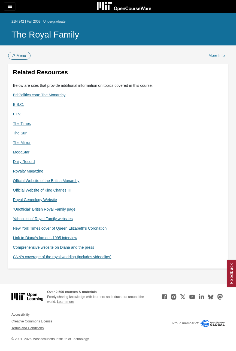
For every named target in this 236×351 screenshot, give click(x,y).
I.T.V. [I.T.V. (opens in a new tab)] (17, 114)
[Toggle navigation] (10, 6)
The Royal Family (45, 34)
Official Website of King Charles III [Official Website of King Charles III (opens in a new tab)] (42, 190)
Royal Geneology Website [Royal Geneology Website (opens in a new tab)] (35, 200)
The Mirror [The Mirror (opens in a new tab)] (22, 142)
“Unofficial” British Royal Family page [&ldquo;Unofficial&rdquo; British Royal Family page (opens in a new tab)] (44, 209)
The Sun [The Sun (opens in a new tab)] (20, 133)
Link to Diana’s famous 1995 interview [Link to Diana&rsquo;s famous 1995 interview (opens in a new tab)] (45, 238)
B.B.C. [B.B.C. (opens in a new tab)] (18, 104)
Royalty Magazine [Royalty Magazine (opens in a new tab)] (28, 171)
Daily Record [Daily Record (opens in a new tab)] (24, 161)
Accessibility (20, 314)
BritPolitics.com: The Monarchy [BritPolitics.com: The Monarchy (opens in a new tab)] (39, 95)
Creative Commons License (31, 321)
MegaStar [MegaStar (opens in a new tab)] (21, 152)
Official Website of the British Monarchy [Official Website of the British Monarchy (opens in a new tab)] (46, 180)
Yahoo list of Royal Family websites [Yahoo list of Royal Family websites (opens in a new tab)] (43, 219)
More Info (216, 55)
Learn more (65, 302)
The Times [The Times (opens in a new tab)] (22, 123)
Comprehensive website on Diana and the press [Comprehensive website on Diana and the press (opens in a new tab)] (53, 247)
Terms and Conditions (27, 328)
